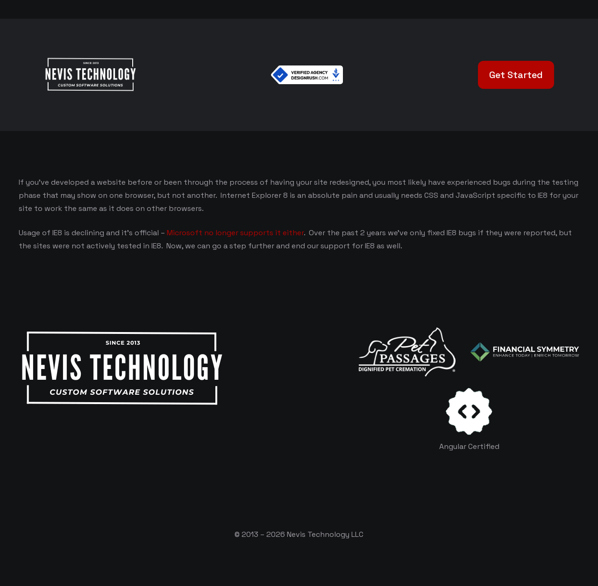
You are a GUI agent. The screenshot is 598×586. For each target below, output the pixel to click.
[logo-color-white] (524, 352)
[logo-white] (407, 351)
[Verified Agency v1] (307, 74)
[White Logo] (90, 75)
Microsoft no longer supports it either (235, 233)
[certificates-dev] (469, 411)
